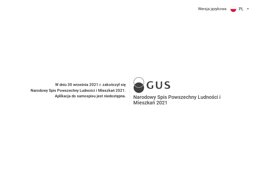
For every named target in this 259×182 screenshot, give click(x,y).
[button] (240, 9)
